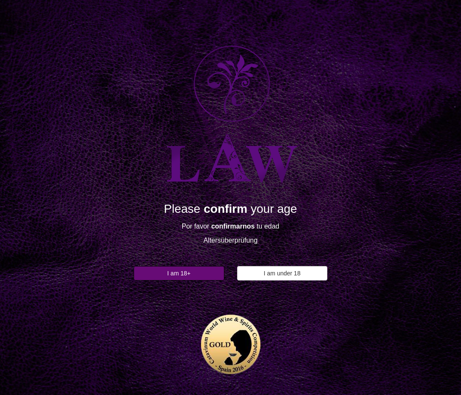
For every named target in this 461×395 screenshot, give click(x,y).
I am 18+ (179, 273)
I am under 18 (282, 273)
